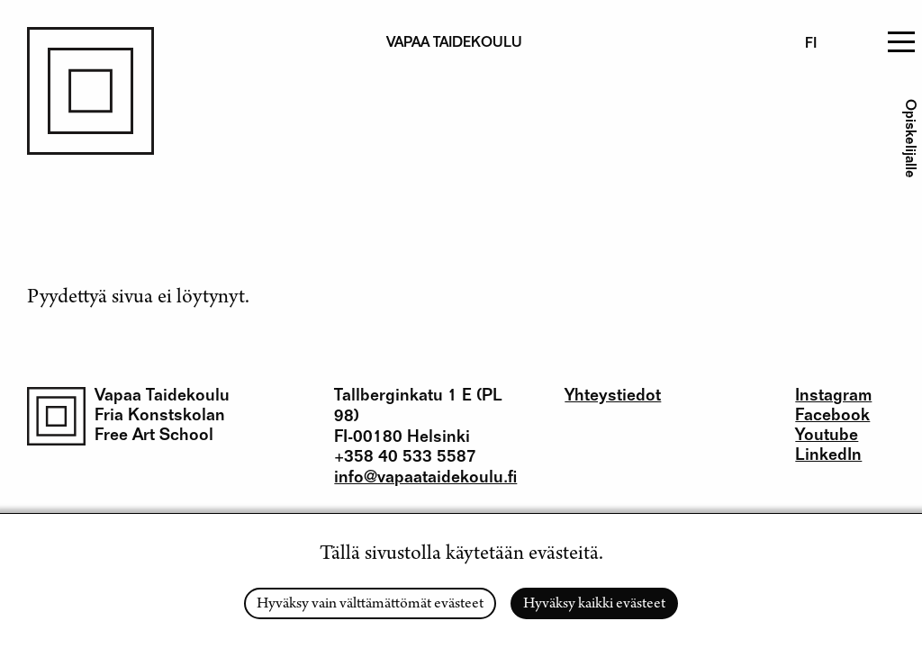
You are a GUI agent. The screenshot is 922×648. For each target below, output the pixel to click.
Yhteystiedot (613, 396)
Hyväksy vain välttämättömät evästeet (370, 605)
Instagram (833, 396)
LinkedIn (828, 455)
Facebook (832, 416)
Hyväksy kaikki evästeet (594, 605)
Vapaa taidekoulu (454, 44)
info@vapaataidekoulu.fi (425, 478)
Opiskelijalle (908, 138)
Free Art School (154, 436)
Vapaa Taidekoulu (162, 396)
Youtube (826, 436)
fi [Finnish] (811, 45)
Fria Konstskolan (160, 416)
